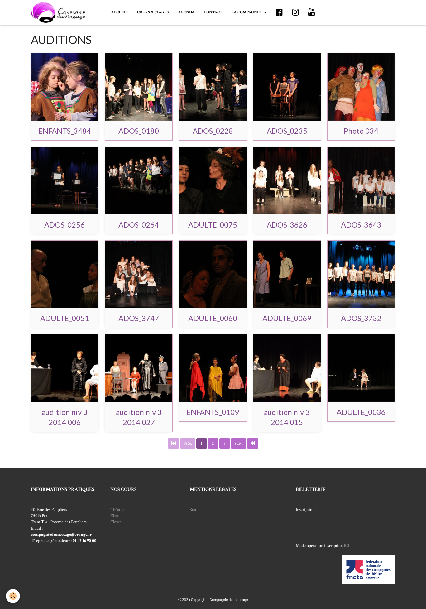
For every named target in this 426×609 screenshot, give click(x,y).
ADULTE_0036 (361, 411)
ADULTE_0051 (64, 318)
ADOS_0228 (213, 130)
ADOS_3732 (361, 318)
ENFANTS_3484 (64, 130)
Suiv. (238, 443)
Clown (116, 522)
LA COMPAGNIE (247, 12)
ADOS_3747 (138, 318)
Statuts (195, 509)
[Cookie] (13, 596)
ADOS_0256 (64, 224)
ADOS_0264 (138, 224)
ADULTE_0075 (212, 224)
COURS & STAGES (153, 12)
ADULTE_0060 (212, 318)
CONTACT (213, 12)
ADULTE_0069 (286, 318)
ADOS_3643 (361, 224)
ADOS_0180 (138, 130)
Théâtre (117, 509)
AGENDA (186, 12)
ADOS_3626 (287, 224)
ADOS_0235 (287, 130)
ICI (346, 546)
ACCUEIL (119, 12)
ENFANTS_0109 (212, 411)
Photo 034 (361, 130)
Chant (115, 516)
